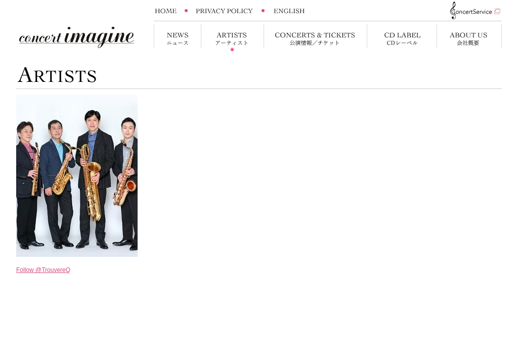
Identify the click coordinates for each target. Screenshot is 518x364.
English (289, 10)
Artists (232, 38)
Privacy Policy (224, 10)
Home (169, 10)
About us (469, 38)
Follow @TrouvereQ (43, 270)
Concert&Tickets (315, 38)
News (177, 38)
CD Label (402, 38)
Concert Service (470, 10)
